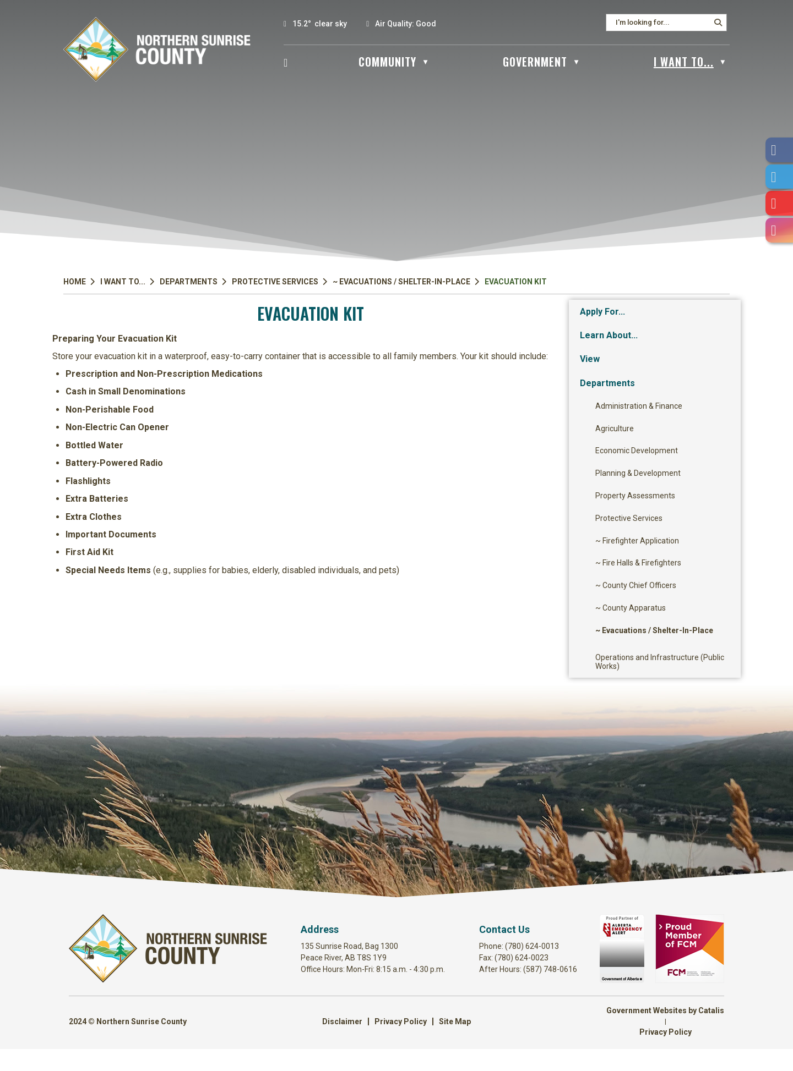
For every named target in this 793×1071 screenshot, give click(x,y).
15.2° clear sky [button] (319, 23)
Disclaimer (342, 1043)
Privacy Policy (400, 1043)
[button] (718, 22)
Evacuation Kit (516, 281)
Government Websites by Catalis (665, 1032)
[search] (663, 22)
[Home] (286, 62)
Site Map (455, 1043)
